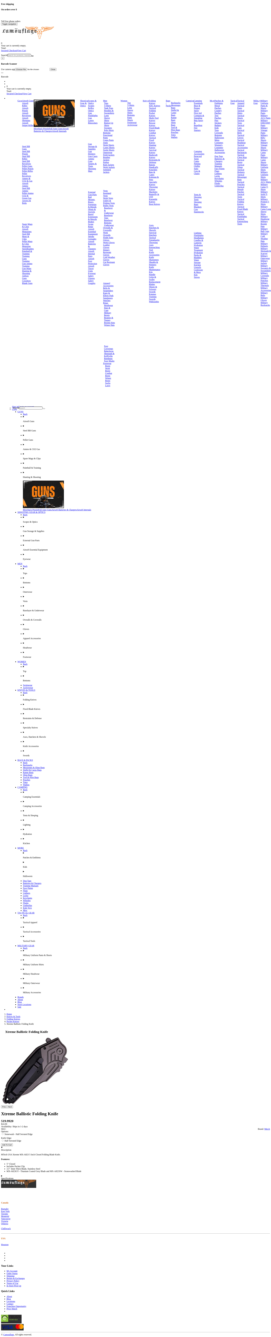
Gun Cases (92, 156)
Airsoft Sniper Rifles (28, 124)
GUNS (20, 412)
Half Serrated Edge (11, 1141)
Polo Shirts (109, 130)
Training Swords (152, 297)
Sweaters (108, 128)
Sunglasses (108, 298)
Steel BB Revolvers (26, 162)
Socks (107, 383)
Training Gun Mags (26, 267)
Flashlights (198, 235)
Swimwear (132, 122)
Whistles (218, 181)
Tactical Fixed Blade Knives (242, 209)
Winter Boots (108, 379)
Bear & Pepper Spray (197, 108)
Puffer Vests (108, 205)
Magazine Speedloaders (28, 247)
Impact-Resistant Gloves (107, 252)
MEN (19, 564)
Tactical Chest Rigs (242, 156)
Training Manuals (218, 165)
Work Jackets (109, 167)
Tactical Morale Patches (240, 189)
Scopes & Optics (92, 102)
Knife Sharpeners (154, 258)
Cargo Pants (108, 140)
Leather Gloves (106, 246)
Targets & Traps (92, 165)
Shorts (130, 120)
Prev (4, 1107)
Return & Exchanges (16, 1278)
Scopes (91, 106)
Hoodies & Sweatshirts (109, 111)
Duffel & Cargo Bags (175, 112)
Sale (19, 1007)
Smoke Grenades (92, 237)
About (20, 999)
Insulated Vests (107, 194)
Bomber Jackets (106, 158)
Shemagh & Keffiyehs (109, 354)
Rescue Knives (152, 124)
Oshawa (4, 1223)
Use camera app (25, 69)
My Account (12, 1271)
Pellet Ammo (28, 193)
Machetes (153, 192)
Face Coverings (108, 347)
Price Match (12, 1309)
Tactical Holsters (241, 171)
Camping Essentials (198, 102)
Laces (107, 385)
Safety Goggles (91, 282)
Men (105, 101)
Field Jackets (108, 155)
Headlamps (199, 238)
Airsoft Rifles (25, 104)
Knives (146, 101)
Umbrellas (219, 186)
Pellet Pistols (27, 168)
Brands (20, 997)
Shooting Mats (92, 169)
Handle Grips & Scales (152, 277)
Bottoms (106, 133)
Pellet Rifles (27, 171)
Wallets (174, 137)
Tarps (196, 159)
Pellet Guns (27, 166)
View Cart (21, 50)
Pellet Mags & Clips (27, 242)
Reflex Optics (91, 109)
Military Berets (107, 314)
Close (53, 69)
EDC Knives (154, 106)
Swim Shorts (108, 150)
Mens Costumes (218, 141)
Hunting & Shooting (27, 272)
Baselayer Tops (108, 216)
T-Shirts (107, 106)
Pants (129, 117)
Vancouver (5, 1219)
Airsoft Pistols (25, 109)
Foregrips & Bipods (92, 205)
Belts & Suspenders (108, 289)
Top (129, 103)
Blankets (198, 207)
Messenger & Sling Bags (34, 767)
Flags (216, 171)
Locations (11, 1301)
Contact (10, 1304)
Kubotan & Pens (154, 178)
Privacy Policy (13, 1281)
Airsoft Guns (27, 101)
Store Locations (24, 1004)
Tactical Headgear (241, 141)
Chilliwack (6, 1228)
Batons (152, 165)
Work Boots (107, 369)
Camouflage (8, 1334)
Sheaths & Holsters (153, 263)
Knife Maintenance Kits (154, 269)
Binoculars (92, 123)
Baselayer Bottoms (108, 221)
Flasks (217, 183)
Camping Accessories (199, 152)
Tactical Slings (240, 166)
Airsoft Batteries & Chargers (51, 130)
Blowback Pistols (41, 129)
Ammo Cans (91, 160)
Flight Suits (108, 237)
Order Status (12, 1273)
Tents (196, 199)
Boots (107, 366)
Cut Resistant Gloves (109, 263)
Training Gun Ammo (27, 262)
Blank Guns (27, 283)
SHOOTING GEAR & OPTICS (31, 512)
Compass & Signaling (199, 116)
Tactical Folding (152, 109)
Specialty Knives (153, 183)
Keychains (219, 178)
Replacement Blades (154, 283)
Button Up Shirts (108, 124)
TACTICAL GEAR (26, 913)
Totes (173, 135)
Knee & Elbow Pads (108, 294)
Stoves (197, 277)
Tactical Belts (240, 131)
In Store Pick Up (14, 1286)
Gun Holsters (91, 152)
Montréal (5, 1216)
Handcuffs (153, 167)
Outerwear (107, 152)
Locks (217, 176)
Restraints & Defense (154, 161)
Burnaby (5, 1209)
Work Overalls (106, 233)
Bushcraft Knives (153, 156)
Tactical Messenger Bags (242, 177)
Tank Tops (108, 108)
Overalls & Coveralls (108, 229)
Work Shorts (108, 145)
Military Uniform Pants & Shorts (264, 104)
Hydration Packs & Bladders (198, 255)
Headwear (108, 305)
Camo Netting (197, 162)
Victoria (4, 1221)
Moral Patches (217, 107)
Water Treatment (198, 249)
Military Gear (256, 102)
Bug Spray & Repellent (198, 123)
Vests (105, 191)
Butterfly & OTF (154, 195)
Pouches (174, 132)
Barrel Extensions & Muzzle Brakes (93, 218)
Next (10, 1107)
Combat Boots (108, 374)
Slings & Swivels (92, 210)
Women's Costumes (218, 146)
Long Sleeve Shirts (107, 118)
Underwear (109, 225)
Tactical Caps (240, 126)
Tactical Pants (240, 107)
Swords (152, 292)
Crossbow (26, 281)
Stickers (218, 123)
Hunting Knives (152, 146)
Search (4, 55)
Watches (106, 300)
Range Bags (174, 118)
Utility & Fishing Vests (109, 201)
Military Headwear (265, 217)
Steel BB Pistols (26, 152)
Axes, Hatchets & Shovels (154, 227)
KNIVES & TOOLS (26, 690)
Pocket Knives (152, 114)
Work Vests (108, 198)
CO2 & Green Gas (26, 197)
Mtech (267, 1129)
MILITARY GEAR (25, 946)
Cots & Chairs (197, 172)
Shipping (10, 1276)
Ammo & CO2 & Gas (27, 179)
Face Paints (219, 168)
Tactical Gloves (240, 136)
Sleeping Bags (198, 203)
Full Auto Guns (56, 129)
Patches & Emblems (218, 102)
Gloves (106, 240)
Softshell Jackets (107, 171)
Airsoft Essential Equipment (93, 231)
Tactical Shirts (240, 111)
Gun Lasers (91, 119)
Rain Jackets (108, 165)
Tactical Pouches (241, 183)
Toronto (4, 1214)
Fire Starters (197, 129)
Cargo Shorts (109, 147)
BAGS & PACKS (25, 760)
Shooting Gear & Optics (84, 103)
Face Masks (109, 361)
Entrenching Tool (154, 248)
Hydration (198, 245)
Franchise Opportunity (16, 1306)
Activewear (132, 125)
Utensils (197, 267)
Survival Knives (152, 151)
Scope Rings (90, 225)
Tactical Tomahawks (154, 238)
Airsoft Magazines (27, 230)
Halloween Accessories (219, 151)
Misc (25, 910)
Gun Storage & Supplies (92, 146)
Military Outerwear (265, 257)
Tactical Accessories (242, 146)
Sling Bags (173, 123)
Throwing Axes (153, 243)
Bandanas (108, 358)
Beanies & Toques (108, 319)
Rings (105, 303)
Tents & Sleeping (198, 195)
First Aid (198, 113)
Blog (19, 1002)
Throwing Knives (153, 188)
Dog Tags (218, 156)
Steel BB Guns (26, 147)
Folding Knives (152, 102)
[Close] (2, 58)
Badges (217, 125)
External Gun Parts (92, 193)
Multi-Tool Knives (154, 119)
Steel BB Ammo (26, 189)
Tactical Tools (240, 195)
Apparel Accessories (108, 284)
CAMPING (22, 787)
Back (25, 414)
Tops (106, 103)
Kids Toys (27, 908)
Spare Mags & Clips (27, 225)
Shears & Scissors (153, 288)
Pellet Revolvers (26, 174)
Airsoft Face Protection (92, 261)
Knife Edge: (6, 1138)
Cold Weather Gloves (109, 258)
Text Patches (217, 116)
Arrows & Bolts (26, 201)
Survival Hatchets (153, 233)
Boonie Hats (109, 322)
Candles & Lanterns (198, 241)
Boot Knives (154, 204)
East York (5, 1211)
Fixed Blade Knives (154, 129)
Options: (5, 1131)
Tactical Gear (233, 102)
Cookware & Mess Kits (198, 272)
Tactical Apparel (240, 102)
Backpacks (175, 103)
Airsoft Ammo (25, 184)
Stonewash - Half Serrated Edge (17, 1134)
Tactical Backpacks (242, 151)
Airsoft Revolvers (26, 114)
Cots (196, 209)
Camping (190, 101)
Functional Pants (107, 136)
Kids (216, 128)
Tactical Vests (240, 121)
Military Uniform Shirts (264, 167)
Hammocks (199, 212)
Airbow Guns (25, 277)
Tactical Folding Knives (240, 201)
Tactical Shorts (240, 116)
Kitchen (197, 265)
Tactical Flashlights (242, 215)
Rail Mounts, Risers (91, 199)
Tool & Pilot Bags (175, 128)
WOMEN (21, 661)
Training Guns (26, 257)
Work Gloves (109, 242)
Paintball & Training (27, 252)
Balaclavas (108, 351)
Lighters (218, 173)
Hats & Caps (107, 309)
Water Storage (197, 261)
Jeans (105, 142)
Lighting (197, 233)
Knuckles (153, 170)
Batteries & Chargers (219, 160)
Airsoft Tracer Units (91, 268)
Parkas (106, 162)
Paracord (198, 156)
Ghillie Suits (197, 167)
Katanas (152, 294)
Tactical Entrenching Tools (242, 221)
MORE (20, 848)
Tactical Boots (240, 161)
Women (124, 101)
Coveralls (218, 133)
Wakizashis (154, 301)
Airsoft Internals (59, 131)
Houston (4, 1244)
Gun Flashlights (93, 114)
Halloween (219, 138)
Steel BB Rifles (26, 157)
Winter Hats (109, 325)
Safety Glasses (91, 277)
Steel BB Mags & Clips (26, 236)
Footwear (107, 363)
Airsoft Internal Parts (91, 253)
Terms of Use (12, 1283)
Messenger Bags (175, 106)
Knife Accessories (154, 253)
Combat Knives (152, 134)
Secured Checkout (9, 50)
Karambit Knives (153, 200)
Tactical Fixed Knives (152, 140)
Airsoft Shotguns (26, 119)
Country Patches (218, 111)
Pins (216, 120)
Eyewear (92, 273)
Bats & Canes (152, 173)
